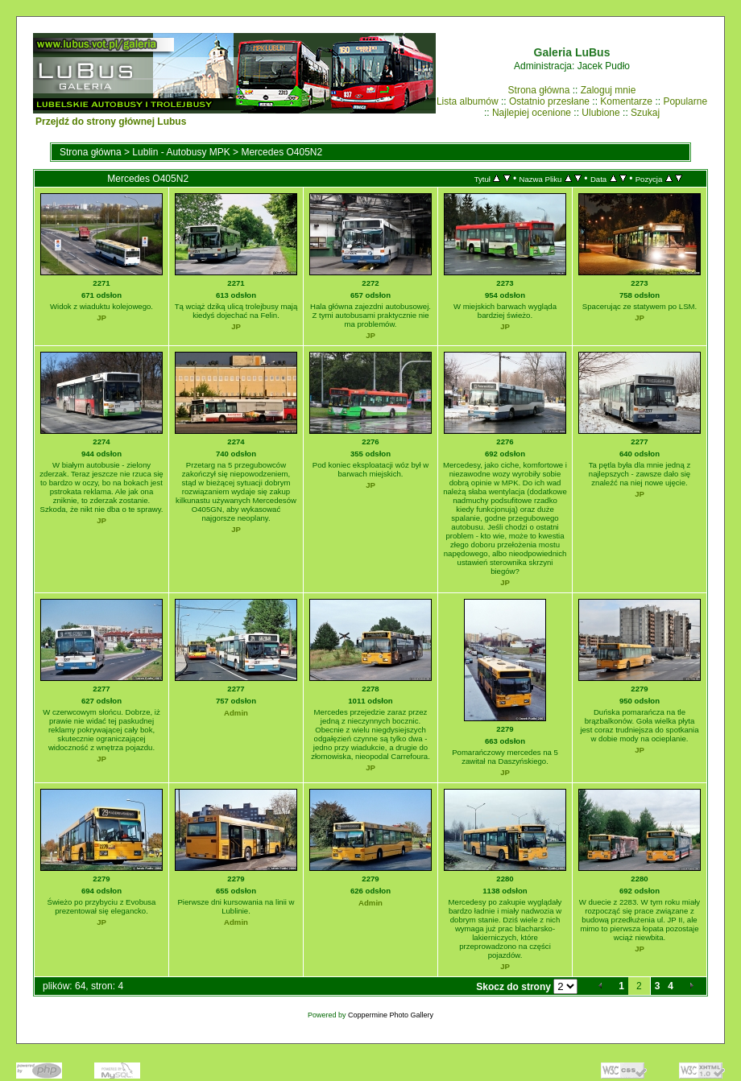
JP (101, 317)
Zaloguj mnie (608, 90)
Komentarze (626, 101)
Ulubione (600, 112)
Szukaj (645, 112)
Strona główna (539, 90)
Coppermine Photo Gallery (390, 1015)
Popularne (685, 101)
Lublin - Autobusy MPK (181, 152)
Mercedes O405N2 (281, 152)
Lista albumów (468, 101)
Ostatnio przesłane (549, 101)
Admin (236, 712)
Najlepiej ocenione (531, 112)
